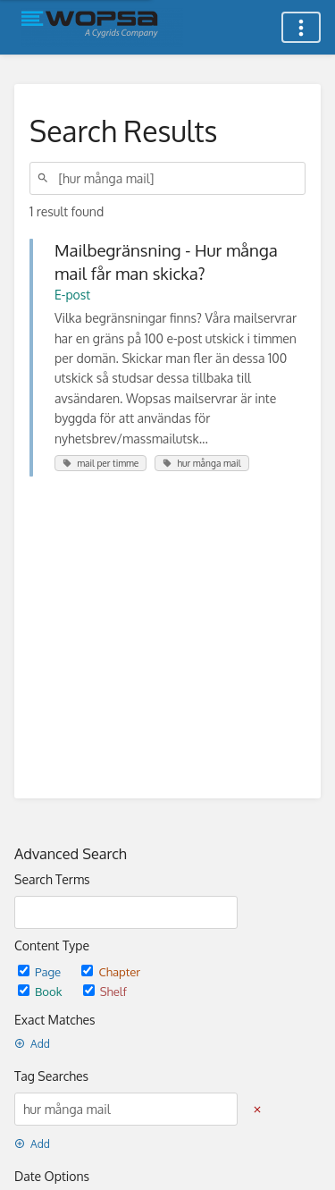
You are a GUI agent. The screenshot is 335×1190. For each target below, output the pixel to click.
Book (41, 991)
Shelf (105, 991)
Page (40, 971)
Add (32, 1044)
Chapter (110, 971)
